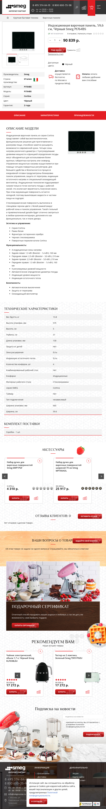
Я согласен (36, 801)
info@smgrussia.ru (17, 794)
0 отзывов (71, 33)
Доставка (42, 777)
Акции (76, 773)
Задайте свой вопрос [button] (86, 541)
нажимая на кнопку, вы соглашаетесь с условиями (81, 724)
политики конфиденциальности (75, 725)
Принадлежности (84, 115)
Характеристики (50, 115)
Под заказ (56, 50)
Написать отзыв (85, 33)
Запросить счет (55, 54)
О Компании (43, 773)
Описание (19, 115)
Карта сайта (78, 777)
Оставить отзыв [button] (89, 516)
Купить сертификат (25, 625)
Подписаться (93, 734)
